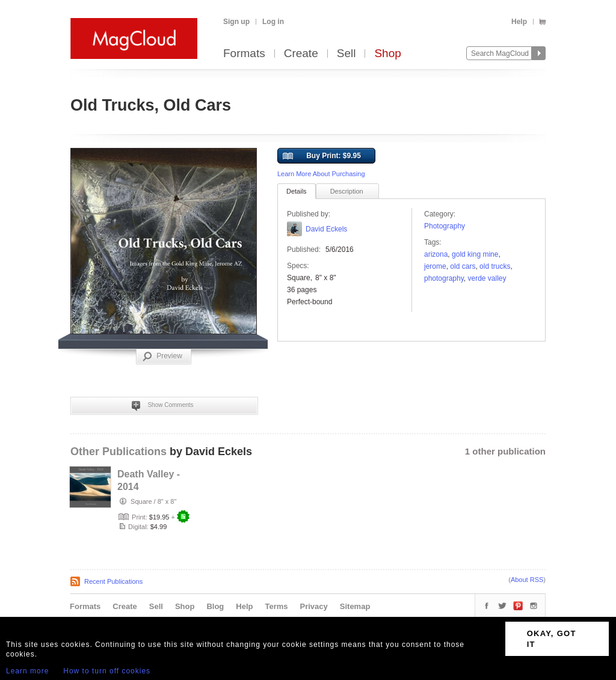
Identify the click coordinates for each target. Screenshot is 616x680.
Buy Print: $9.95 (322, 156)
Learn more (27, 671)
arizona (436, 254)
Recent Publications (113, 581)
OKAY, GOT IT (551, 639)
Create (301, 54)
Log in (273, 21)
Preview (162, 356)
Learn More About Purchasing (321, 173)
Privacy (314, 606)
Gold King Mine (475, 254)
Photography (444, 226)
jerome (435, 266)
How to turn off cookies (106, 671)
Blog (215, 606)
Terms (276, 606)
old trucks (494, 266)
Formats (244, 54)
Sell (346, 54)
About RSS (527, 579)
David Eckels (326, 229)
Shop (387, 54)
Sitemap (355, 606)
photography (444, 278)
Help (519, 21)
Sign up (236, 21)
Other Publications (118, 452)
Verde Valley (487, 278)
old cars (462, 266)
